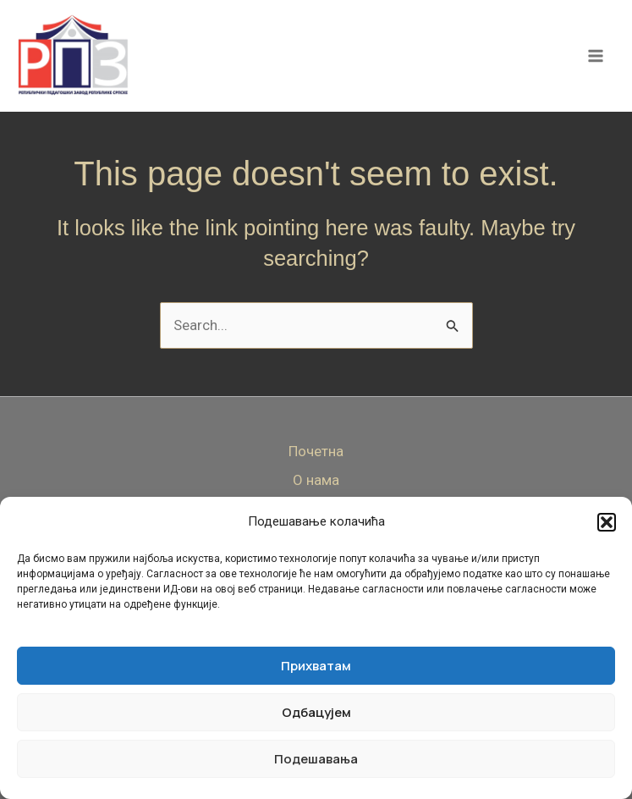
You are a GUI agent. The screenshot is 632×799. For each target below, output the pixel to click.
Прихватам (316, 666)
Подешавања (316, 759)
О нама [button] (316, 479)
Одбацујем (316, 712)
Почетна (316, 451)
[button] (606, 522)
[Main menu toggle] (596, 57)
